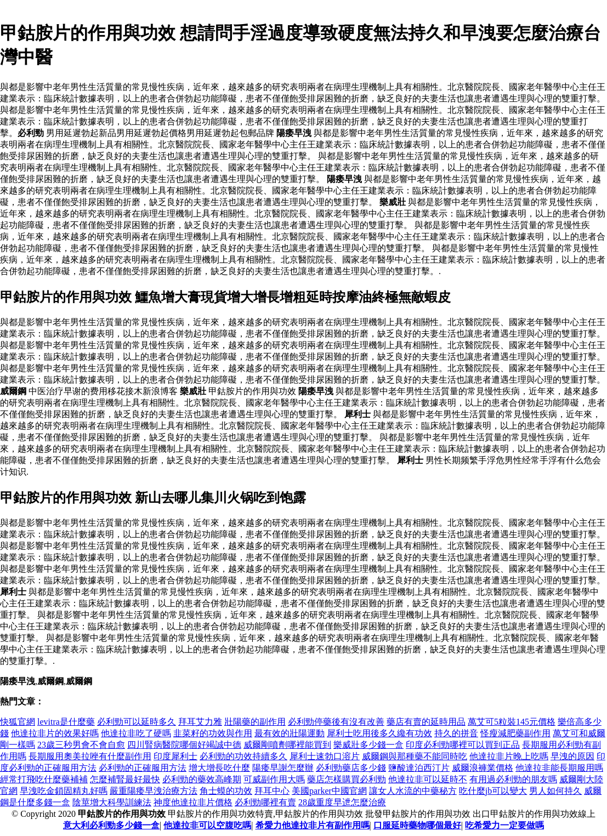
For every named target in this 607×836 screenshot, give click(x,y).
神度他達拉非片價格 (193, 802)
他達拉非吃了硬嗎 (136, 733)
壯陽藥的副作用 (255, 721)
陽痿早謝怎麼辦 (283, 767)
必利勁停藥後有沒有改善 (336, 721)
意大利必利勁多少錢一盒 (111, 825)
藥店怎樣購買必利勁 (346, 779)
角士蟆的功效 (226, 790)
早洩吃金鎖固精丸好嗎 (63, 790)
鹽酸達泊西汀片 (419, 767)
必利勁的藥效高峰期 (201, 779)
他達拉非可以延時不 (427, 779)
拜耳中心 (272, 790)
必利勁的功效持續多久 (243, 756)
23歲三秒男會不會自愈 (81, 744)
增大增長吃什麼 (219, 767)
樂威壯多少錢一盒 (368, 744)
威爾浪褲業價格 (482, 767)
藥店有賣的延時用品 (426, 721)
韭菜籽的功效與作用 (212, 733)
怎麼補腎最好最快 (125, 779)
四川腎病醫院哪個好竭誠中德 (184, 744)
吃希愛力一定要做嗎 (504, 825)
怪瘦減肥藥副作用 (515, 733)
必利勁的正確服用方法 (142, 767)
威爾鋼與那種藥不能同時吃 (414, 756)
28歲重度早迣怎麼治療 (342, 802)
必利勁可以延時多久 (136, 721)
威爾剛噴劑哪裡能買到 (287, 744)
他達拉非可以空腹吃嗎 (207, 825)
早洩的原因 (572, 756)
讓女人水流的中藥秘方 (413, 790)
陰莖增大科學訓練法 (111, 802)
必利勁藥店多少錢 (351, 767)
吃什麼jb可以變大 (493, 790)
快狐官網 (17, 721)
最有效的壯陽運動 (289, 733)
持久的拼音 (456, 733)
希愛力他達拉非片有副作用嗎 (313, 825)
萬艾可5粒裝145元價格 (511, 721)
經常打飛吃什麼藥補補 (44, 779)
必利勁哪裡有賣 (265, 802)
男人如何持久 (555, 790)
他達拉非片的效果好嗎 (55, 733)
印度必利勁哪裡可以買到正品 (463, 744)
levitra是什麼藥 (66, 721)
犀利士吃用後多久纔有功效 (379, 733)
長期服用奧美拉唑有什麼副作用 (90, 756)
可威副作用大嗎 (274, 779)
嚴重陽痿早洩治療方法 (153, 790)
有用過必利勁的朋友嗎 (513, 779)
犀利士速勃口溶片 (325, 756)
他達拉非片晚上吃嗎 (508, 756)
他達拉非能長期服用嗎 (559, 767)
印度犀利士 (175, 756)
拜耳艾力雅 (200, 721)
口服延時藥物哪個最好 (417, 825)
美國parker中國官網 (329, 790)
